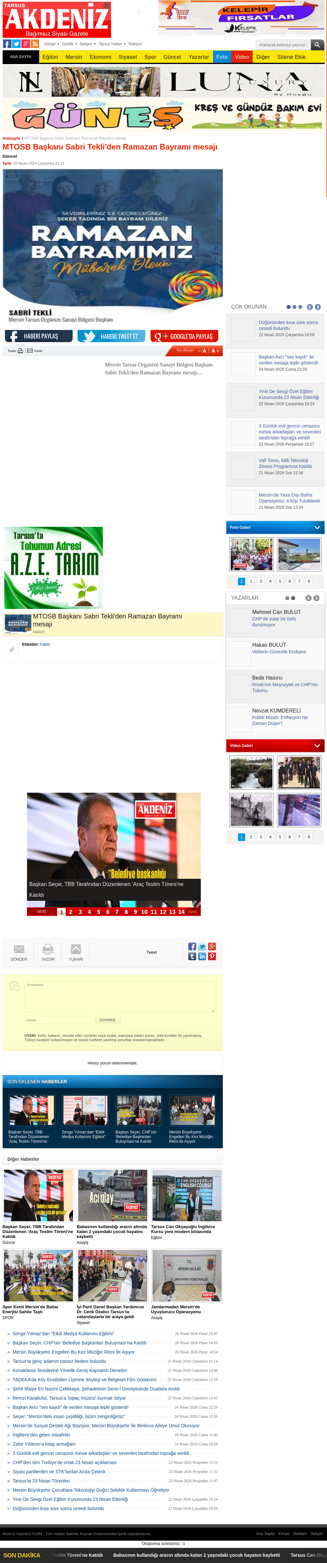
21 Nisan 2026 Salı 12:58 (281, 473)
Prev (310, 307)
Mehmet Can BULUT (276, 612)
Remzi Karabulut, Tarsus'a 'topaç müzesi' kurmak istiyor (69, 1398)
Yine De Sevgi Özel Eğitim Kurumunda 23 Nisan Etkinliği (70, 1499)
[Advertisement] (52, 402)
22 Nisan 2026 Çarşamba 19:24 (287, 404)
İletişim (86, 44)
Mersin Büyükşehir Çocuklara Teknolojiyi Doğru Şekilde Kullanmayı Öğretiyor (91, 1490)
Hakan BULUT (269, 645)
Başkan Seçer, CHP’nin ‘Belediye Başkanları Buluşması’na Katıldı (136, 1137)
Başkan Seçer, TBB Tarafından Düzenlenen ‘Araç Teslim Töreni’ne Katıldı (29, 1137)
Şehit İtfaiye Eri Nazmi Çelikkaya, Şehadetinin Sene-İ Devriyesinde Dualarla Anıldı (96, 1388)
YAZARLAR (245, 598)
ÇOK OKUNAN (249, 307)
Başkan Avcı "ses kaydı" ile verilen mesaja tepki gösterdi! (71, 1407)
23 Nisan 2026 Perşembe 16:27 (287, 444)
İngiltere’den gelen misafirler (41, 1434)
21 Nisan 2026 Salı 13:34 (281, 507)
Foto (222, 57)
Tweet (152, 952)
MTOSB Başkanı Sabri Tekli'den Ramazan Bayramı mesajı (75, 138)
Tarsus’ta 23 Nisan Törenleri (41, 1480)
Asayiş (113, 1234)
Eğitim (50, 57)
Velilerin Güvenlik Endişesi (279, 651)
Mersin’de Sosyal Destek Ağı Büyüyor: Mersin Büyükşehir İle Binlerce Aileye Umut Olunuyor (106, 1425)
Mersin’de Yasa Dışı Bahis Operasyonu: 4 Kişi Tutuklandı (289, 497)
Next (318, 307)
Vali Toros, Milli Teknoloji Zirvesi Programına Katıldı (285, 463)
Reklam (135, 44)
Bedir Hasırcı (267, 678)
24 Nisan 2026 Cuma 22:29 (283, 369)
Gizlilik (68, 44)
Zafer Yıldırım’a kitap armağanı (44, 1444)
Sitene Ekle (291, 57)
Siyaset (128, 57)
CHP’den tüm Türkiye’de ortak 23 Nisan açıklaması (65, 1462)
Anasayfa (11, 138)
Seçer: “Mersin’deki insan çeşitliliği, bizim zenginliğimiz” (69, 1416)
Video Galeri (241, 745)
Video (242, 57)
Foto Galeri (240, 527)
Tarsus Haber (110, 44)
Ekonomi (100, 57)
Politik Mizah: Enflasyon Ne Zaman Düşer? (280, 720)
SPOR (38, 1312)
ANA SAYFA (20, 57)
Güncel (172, 57)
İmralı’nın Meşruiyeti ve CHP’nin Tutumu (285, 687)
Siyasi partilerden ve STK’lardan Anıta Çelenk (59, 1471)
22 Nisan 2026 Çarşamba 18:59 (287, 335)
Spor (150, 57)
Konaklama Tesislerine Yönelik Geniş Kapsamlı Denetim (70, 1370)
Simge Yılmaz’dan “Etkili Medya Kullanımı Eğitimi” (84, 1134)
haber (45, 644)
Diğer (263, 57)
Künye (50, 44)
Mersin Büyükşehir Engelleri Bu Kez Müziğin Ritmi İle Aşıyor (191, 1137)
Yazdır (12, 351)
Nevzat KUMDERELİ (276, 710)
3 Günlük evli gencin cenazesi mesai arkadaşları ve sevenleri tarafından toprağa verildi (101, 1453)
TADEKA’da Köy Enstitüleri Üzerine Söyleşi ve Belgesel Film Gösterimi (85, 1379)
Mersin (73, 57)
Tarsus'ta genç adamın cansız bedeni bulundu (59, 1361)
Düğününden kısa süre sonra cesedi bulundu (58, 1508)
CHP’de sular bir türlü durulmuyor (274, 621)
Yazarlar (199, 57)
